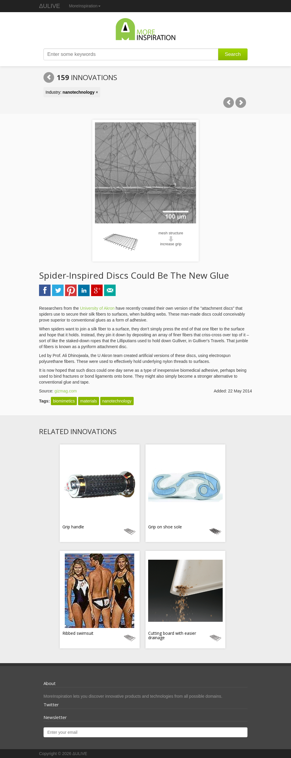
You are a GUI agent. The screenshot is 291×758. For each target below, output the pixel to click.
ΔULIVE (49, 6)
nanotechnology (117, 401)
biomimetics (64, 401)
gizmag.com (65, 391)
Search (233, 54)
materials (88, 401)
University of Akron (97, 308)
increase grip (170, 244)
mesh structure (171, 233)
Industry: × (72, 92)
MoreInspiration (85, 6)
